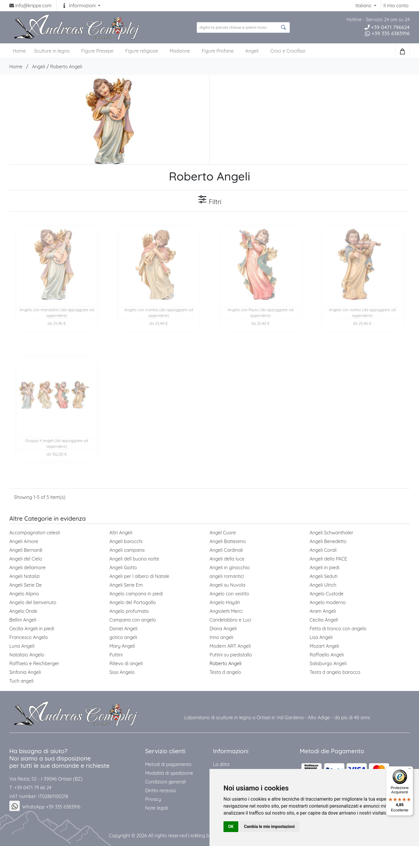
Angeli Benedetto (328, 541)
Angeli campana (127, 550)
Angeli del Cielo (25, 559)
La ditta (221, 764)
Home (15, 66)
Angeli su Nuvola (227, 585)
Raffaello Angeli (327, 655)
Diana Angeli (223, 628)
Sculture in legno (52, 51)
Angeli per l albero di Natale (139, 576)
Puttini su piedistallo (231, 655)
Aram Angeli (323, 611)
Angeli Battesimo (228, 541)
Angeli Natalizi (24, 576)
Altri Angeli (120, 533)
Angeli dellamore (27, 567)
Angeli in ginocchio (230, 567)
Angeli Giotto (123, 567)
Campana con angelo (132, 620)
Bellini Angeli (22, 620)
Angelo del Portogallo (132, 602)
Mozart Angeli (324, 646)
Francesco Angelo (28, 637)
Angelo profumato (129, 611)
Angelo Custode (327, 594)
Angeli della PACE (328, 559)
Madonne (180, 51)
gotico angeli (123, 637)
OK (231, 826)
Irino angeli (221, 637)
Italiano (363, 5)
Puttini (116, 655)
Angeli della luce (227, 559)
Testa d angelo (225, 672)
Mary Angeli (122, 646)
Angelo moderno (328, 602)
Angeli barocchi (126, 541)
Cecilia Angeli (324, 620)
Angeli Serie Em (126, 585)
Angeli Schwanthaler (331, 533)
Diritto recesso (160, 790)
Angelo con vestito (229, 594)
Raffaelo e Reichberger (34, 663)
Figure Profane (217, 51)
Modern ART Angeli (230, 646)
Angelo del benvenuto (32, 602)
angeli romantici (227, 576)
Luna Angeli (21, 646)
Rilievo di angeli (126, 663)
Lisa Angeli (321, 637)
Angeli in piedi (324, 567)
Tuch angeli (21, 681)
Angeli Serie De (25, 585)
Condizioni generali (165, 781)
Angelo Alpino (24, 594)
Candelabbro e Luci (230, 620)
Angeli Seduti (324, 576)
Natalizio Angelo (26, 655)
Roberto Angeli (66, 66)
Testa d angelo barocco (335, 672)
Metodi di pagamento (168, 764)
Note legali (156, 808)
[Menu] (409, 769)
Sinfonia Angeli (25, 672)
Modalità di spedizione (169, 773)
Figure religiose (141, 51)
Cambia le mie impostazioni (269, 826)
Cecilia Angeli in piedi (31, 628)
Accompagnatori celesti (34, 533)
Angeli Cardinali (226, 550)
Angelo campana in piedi (136, 594)
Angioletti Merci (226, 611)
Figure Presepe (97, 51)
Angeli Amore (23, 541)
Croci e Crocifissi (288, 51)
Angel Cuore (223, 533)
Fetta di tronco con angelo (338, 628)
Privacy (153, 799)
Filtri (209, 200)
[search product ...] (243, 27)
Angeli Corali (323, 550)
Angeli (251, 51)
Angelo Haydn (225, 602)
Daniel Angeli (123, 628)
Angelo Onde (23, 611)
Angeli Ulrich (323, 585)
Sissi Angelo (122, 672)
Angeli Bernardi (25, 550)
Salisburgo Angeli (328, 663)
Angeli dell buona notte (134, 559)
